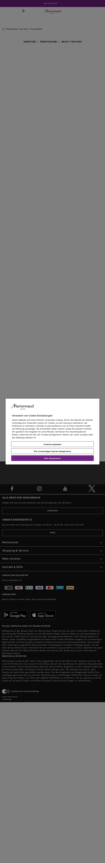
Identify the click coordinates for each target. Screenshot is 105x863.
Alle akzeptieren (52, 458)
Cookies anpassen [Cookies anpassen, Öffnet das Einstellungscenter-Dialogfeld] (52, 444)
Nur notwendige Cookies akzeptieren (52, 451)
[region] (52, 431)
